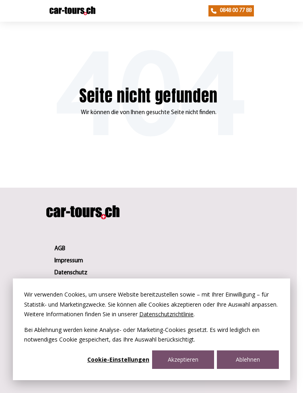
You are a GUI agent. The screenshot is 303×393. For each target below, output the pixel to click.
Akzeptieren (183, 359)
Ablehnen (248, 359)
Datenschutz (70, 273)
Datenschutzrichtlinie (166, 314)
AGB (59, 249)
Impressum (68, 261)
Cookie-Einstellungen (118, 359)
